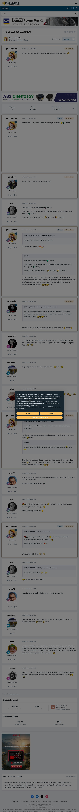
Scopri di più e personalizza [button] (39, 417)
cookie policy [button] (29, 400)
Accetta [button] (51, 413)
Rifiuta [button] (28, 413)
